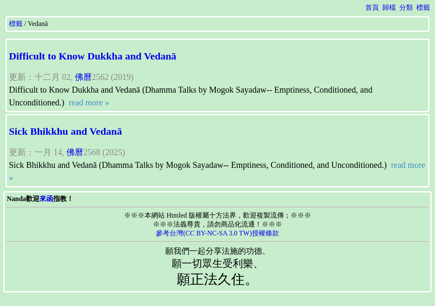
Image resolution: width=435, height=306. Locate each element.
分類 (406, 7)
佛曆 (83, 77)
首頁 (372, 7)
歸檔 (389, 7)
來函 (46, 198)
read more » (88, 102)
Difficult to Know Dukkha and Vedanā (92, 56)
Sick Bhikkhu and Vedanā (65, 131)
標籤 (423, 7)
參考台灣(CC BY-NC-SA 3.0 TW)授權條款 (217, 233)
